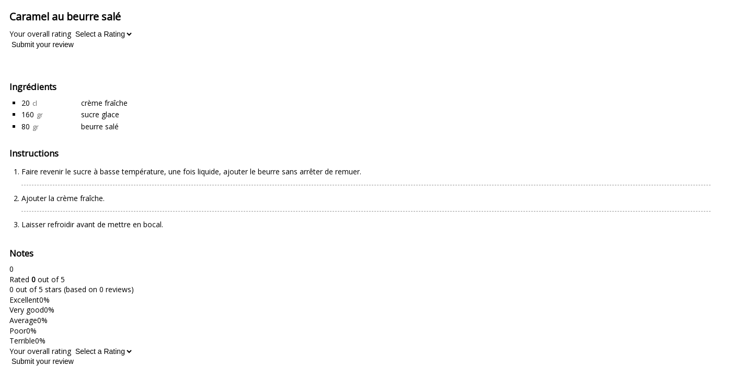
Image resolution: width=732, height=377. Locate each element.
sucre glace (100, 114)
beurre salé (100, 126)
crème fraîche (104, 103)
